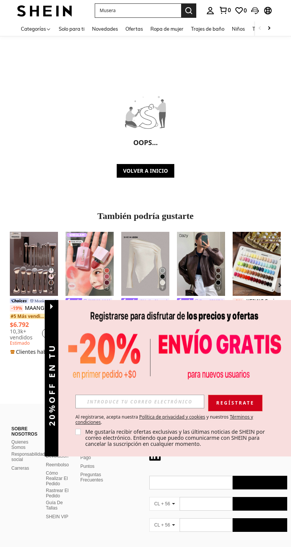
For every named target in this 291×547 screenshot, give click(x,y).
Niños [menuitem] (238, 29)
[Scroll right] (269, 28)
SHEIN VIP (57, 516)
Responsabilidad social (28, 457)
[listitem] (34, 294)
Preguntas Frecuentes (91, 477)
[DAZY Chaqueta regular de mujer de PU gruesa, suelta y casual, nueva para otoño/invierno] (201, 264)
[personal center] (210, 10)
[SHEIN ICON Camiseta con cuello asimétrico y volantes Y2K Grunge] (145, 264)
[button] (138, 10)
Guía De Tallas (54, 505)
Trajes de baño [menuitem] (207, 29)
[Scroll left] (260, 28)
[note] (34, 352)
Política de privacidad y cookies (172, 417)
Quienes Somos (19, 444)
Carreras (20, 468)
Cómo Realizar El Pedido (57, 478)
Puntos (87, 466)
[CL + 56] (164, 504)
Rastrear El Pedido (57, 493)
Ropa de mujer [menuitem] (166, 29)
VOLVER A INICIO (145, 170)
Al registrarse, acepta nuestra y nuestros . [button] (164, 419)
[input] (139, 401)
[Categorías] (36, 28)
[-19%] (16, 308)
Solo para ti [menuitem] (71, 29)
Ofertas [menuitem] (134, 29)
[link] (225, 10)
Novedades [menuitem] (105, 29)
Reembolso (57, 464)
